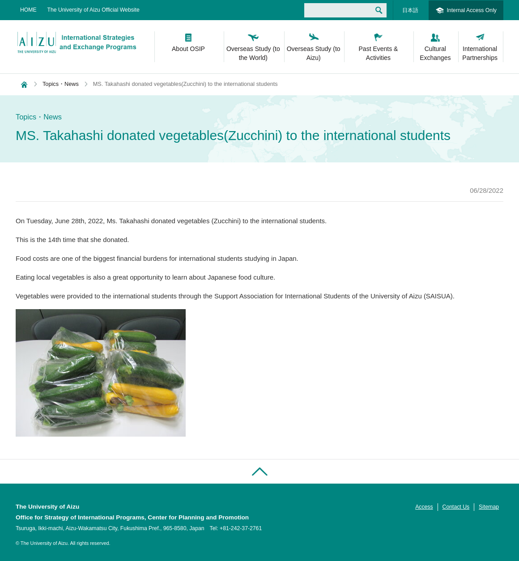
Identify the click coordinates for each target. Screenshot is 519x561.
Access (424, 507)
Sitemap (489, 507)
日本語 (410, 10)
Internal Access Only (472, 10)
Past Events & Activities (378, 53)
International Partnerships (480, 53)
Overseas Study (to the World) (253, 53)
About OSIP (188, 48)
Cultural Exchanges (435, 53)
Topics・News (61, 84)
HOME (28, 10)
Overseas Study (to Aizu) (313, 53)
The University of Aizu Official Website (93, 10)
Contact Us (456, 507)
